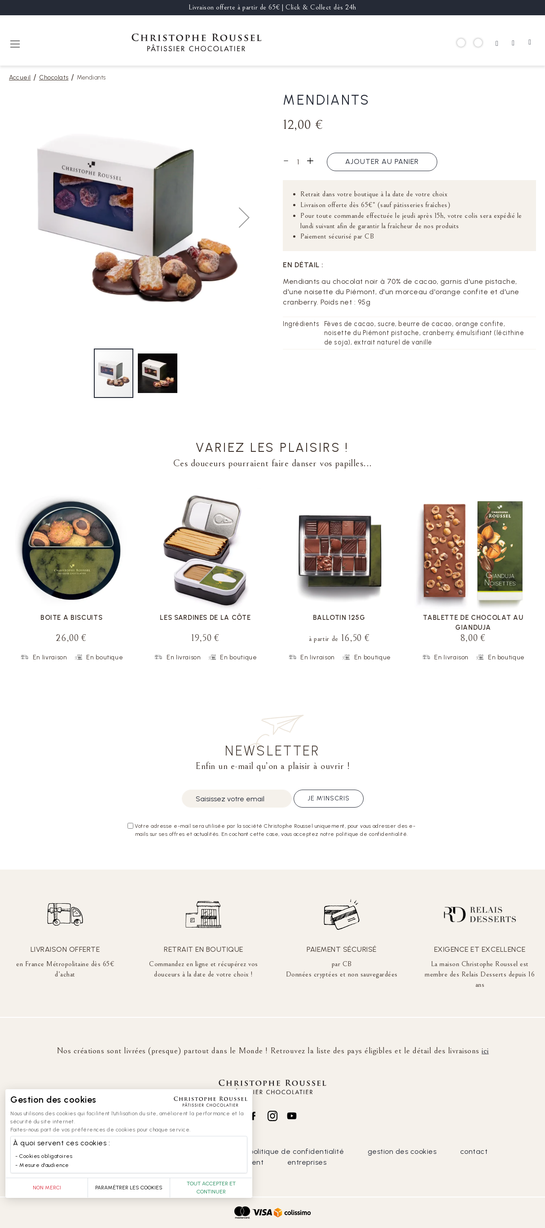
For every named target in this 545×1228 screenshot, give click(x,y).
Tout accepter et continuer (211, 1187)
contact (474, 1151)
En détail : (303, 265)
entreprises (307, 1162)
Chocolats (54, 77)
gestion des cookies (402, 1151)
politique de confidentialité (296, 1151)
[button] (244, 217)
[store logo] (197, 43)
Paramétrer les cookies (129, 1187)
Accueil (20, 77)
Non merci (47, 1187)
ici (485, 1051)
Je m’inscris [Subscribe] (329, 798)
